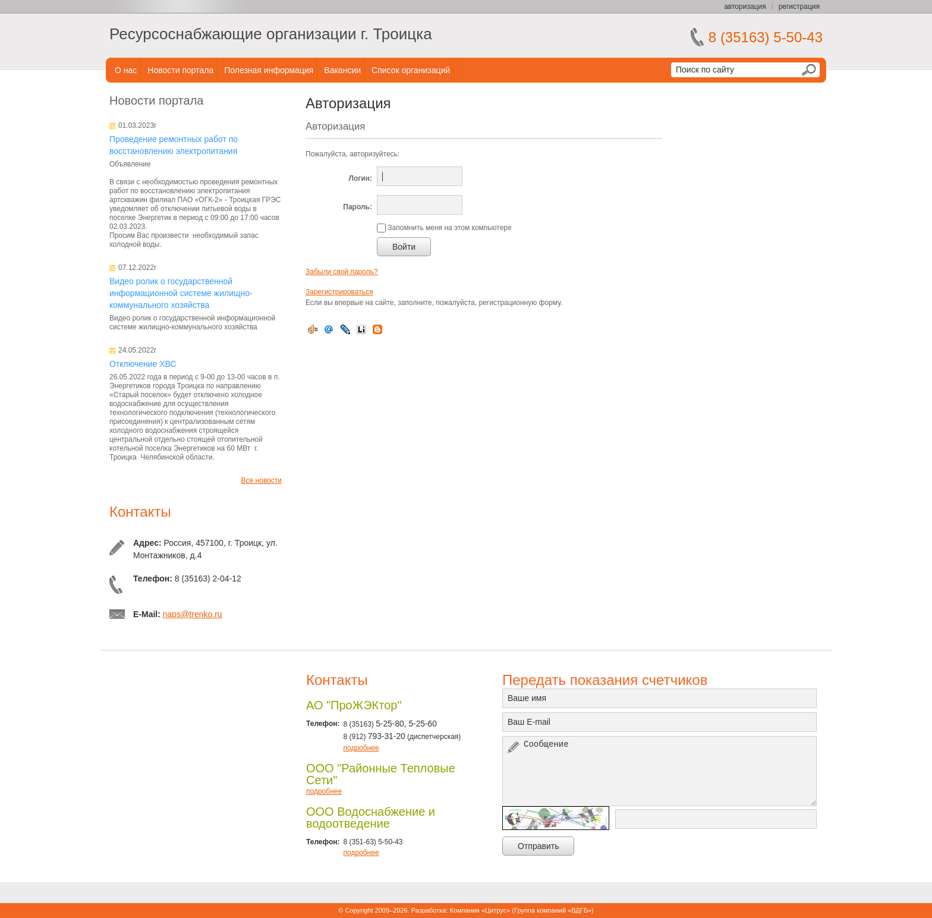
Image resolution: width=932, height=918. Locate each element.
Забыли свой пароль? (342, 272)
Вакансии (342, 70)
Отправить (538, 846)
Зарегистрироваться (339, 292)
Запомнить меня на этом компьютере (449, 228)
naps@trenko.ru (192, 614)
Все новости (261, 480)
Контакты (140, 512)
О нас (126, 70)
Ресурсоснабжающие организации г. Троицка (270, 34)
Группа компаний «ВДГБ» (552, 910)
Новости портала (180, 70)
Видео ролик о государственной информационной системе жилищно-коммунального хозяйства (181, 293)
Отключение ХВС (143, 364)
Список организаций (410, 70)
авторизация (745, 6)
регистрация (799, 6)
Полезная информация (268, 70)
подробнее (361, 748)
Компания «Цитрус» (479, 910)
